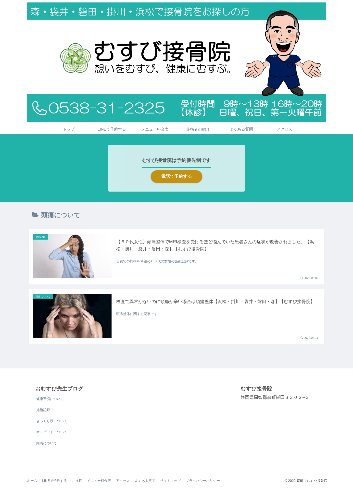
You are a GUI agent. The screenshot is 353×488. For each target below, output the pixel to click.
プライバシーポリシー (203, 481)
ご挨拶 (77, 481)
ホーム (32, 481)
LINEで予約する (54, 481)
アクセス (123, 481)
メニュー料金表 (99, 481)
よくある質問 (145, 481)
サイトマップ (170, 481)
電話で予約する (176, 176)
